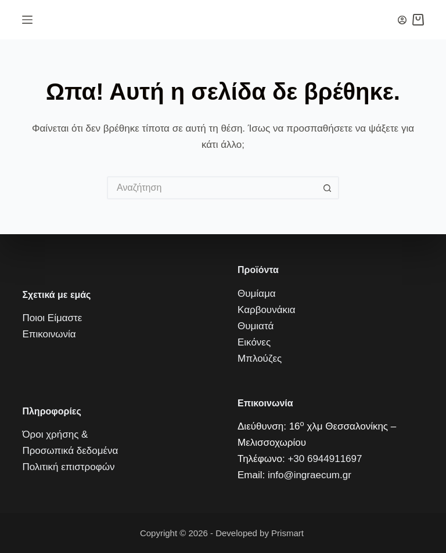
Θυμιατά (256, 326)
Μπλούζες (260, 358)
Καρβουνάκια (267, 309)
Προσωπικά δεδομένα (70, 450)
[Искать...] (211, 187)
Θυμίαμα (257, 293)
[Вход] (402, 20)
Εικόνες (254, 342)
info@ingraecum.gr (309, 475)
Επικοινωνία (48, 334)
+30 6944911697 (324, 458)
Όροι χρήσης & (55, 434)
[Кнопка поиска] (327, 187)
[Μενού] (27, 19)
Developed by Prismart (260, 533)
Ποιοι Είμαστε (52, 317)
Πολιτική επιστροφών (68, 466)
